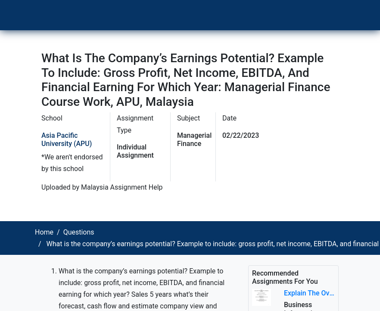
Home (44, 232)
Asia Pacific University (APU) (66, 139)
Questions (78, 232)
